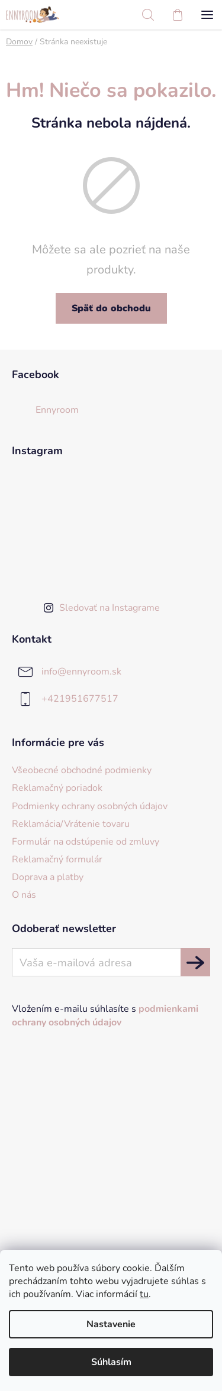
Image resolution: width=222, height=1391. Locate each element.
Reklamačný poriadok (57, 787)
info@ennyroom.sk (81, 670)
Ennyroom (57, 409)
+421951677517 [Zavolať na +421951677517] (79, 698)
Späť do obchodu (111, 308)
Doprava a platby (47, 877)
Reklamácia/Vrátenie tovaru (71, 823)
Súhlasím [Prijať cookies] (111, 1362)
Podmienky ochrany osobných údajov (90, 806)
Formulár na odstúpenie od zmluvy (85, 841)
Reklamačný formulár (57, 859)
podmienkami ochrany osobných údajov (105, 1015)
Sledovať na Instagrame (109, 607)
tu (144, 1294)
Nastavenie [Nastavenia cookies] (111, 1324)
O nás (24, 894)
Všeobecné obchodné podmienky (82, 770)
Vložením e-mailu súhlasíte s (105, 1015)
